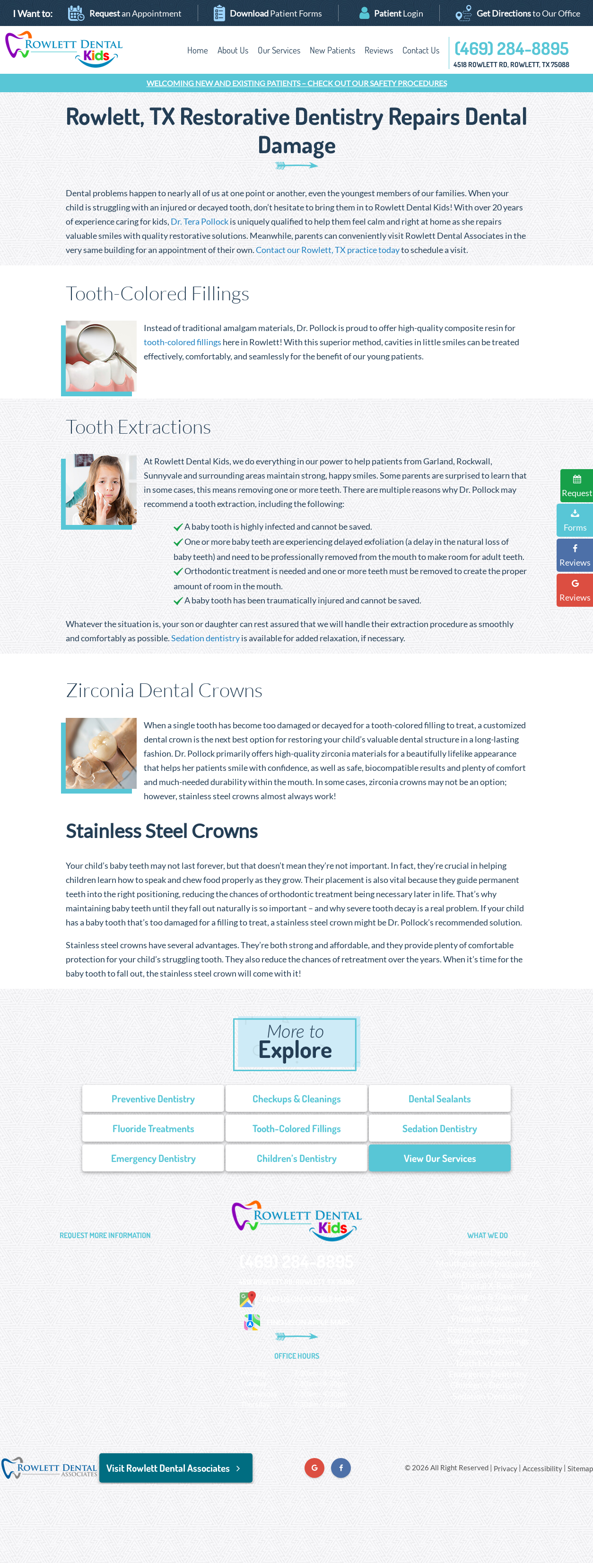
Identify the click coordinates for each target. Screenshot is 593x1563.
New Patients (332, 50)
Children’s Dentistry (297, 1158)
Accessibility (542, 1468)
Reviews (379, 50)
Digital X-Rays (487, 1285)
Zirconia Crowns (487, 1351)
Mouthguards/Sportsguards (488, 1263)
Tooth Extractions (488, 1363)
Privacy (505, 1468)
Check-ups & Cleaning (487, 1296)
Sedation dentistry (205, 638)
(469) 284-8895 (511, 48)
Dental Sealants (440, 1098)
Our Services (279, 50)
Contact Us (420, 50)
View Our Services (440, 1158)
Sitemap (580, 1468)
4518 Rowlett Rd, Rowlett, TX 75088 (511, 64)
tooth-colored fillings (182, 342)
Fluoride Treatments (153, 1128)
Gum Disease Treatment (487, 1274)
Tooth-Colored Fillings (297, 1128)
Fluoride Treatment (487, 1318)
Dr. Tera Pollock (199, 221)
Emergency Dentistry (153, 1158)
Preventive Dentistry (153, 1098)
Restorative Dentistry (487, 1329)
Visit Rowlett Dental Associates (175, 1467)
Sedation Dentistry (439, 1128)
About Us (233, 50)
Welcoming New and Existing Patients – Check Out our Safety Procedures (297, 83)
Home (197, 50)
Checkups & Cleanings (297, 1098)
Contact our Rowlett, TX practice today (328, 249)
